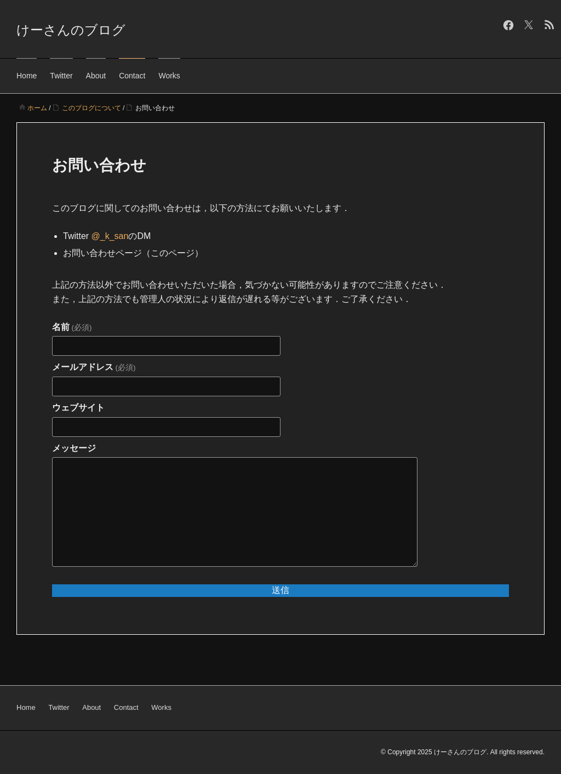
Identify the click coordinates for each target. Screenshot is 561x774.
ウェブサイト (78, 407)
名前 (71, 327)
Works (169, 75)
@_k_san (110, 236)
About (96, 75)
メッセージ (74, 448)
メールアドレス (93, 367)
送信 (280, 590)
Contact (132, 75)
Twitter (61, 75)
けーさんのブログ (70, 29)
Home (26, 75)
